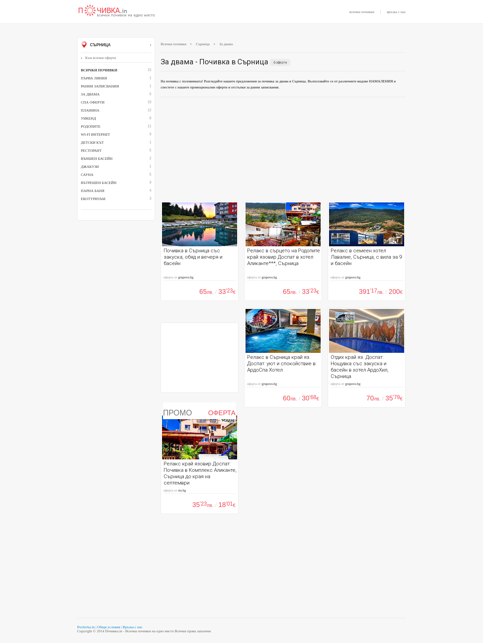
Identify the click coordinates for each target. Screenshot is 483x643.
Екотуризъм (93, 199)
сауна (87, 175)
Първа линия (94, 78)
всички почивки (362, 12)
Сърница (116, 45)
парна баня (92, 191)
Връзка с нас (133, 627)
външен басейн (96, 158)
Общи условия (108, 627)
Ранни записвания (100, 86)
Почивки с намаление (116, 11)
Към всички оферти (98, 58)
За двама (90, 94)
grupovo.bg (186, 277)
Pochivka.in (86, 627)
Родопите (90, 126)
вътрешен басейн (98, 183)
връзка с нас (396, 12)
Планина (90, 110)
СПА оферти (92, 102)
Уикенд (88, 118)
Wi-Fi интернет (95, 134)
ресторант (91, 150)
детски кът (92, 142)
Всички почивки (173, 44)
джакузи (90, 167)
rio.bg (182, 490)
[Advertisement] (283, 151)
